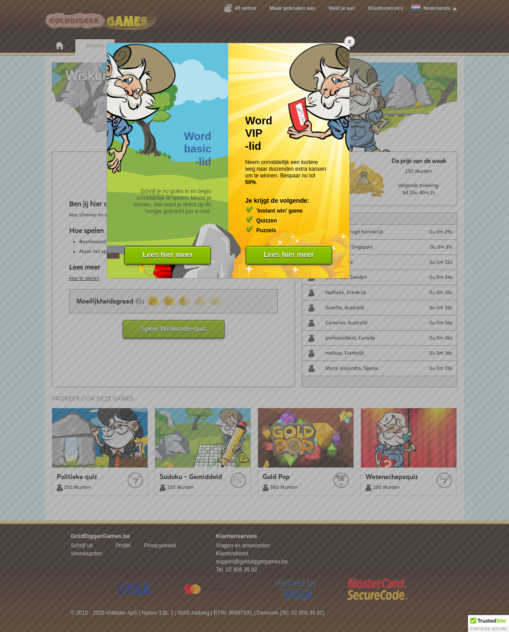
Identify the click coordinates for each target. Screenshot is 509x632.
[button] (488, 623)
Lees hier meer (168, 255)
